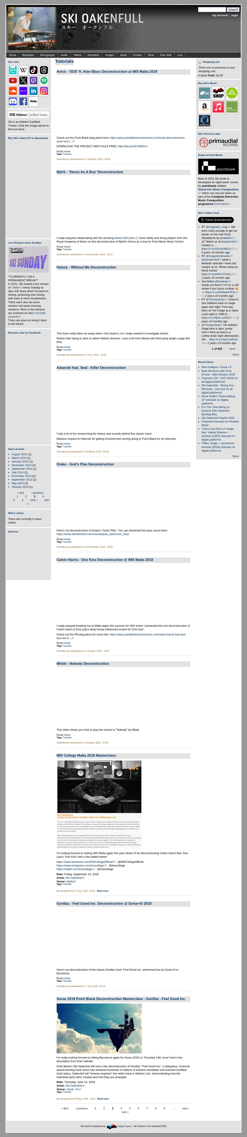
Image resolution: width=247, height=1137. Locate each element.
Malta (71, 881)
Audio (64, 55)
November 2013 (21, 476)
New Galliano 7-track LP (216, 367)
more (236, 354)
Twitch (17, 287)
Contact (137, 55)
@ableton (227, 238)
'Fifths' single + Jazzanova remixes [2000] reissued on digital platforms (218, 447)
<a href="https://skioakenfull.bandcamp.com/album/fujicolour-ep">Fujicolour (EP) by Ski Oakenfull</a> (27, 188)
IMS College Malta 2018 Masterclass (86, 755)
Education (93, 55)
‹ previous (37, 492)
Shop (151, 55)
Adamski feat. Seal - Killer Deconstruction (91, 367)
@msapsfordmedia (219, 256)
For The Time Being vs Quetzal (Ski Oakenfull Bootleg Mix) (215, 410)
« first (20, 492)
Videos (77, 55)
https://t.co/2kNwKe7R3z (221, 292)
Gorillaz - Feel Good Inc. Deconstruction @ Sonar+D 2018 (104, 903)
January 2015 (19, 461)
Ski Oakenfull (75, 877)
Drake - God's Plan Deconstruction (85, 464)
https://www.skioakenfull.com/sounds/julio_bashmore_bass (93, 534)
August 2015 (19, 454)
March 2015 (18, 457)
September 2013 (21, 479)
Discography (47, 55)
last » (125, 1112)
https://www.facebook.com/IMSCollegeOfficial (86, 861)
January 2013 (19, 486)
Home (12, 55)
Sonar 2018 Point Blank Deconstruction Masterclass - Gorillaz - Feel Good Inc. (121, 999)
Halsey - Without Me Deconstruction (86, 267)
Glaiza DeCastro (125, 238)
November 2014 (21, 465)
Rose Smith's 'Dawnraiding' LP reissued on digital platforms (218, 400)
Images (109, 55)
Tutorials (67, 154)
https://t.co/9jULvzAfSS (217, 317)
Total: (211, 75)
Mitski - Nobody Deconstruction (83, 663)
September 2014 (21, 468)
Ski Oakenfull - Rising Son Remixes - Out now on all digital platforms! (217, 389)
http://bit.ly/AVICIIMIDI (133, 146)
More (236, 456)
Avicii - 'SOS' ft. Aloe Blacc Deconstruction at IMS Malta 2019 (107, 71)
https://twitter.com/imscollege (76, 869)
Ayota (123, 55)
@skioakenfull (228, 241)
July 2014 (17, 472)
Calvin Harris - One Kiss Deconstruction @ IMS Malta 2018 (105, 560)
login (234, 15)
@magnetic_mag (218, 226)
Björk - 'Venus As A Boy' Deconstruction (90, 172)
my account (220, 15)
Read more (63, 151)
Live (180, 55)
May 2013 (17, 483)
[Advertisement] (29, 556)
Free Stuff (165, 55)
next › (33, 499)
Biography (28, 55)
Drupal (128, 1126)
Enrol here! (222, 203)
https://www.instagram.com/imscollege (81, 865)
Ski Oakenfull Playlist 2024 (217, 417)
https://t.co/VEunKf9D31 (217, 248)
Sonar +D (73, 1089)
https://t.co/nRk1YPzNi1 (217, 274)
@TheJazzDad (216, 299)
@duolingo (223, 281)
